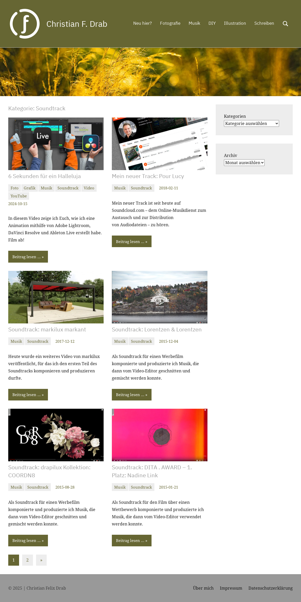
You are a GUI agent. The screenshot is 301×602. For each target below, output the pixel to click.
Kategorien (235, 116)
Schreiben (264, 23)
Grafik (30, 187)
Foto (15, 187)
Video (89, 187)
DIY (212, 23)
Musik (194, 23)
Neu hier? (142, 23)
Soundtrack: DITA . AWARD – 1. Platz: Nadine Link (152, 471)
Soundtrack (68, 187)
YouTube (19, 195)
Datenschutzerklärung (270, 588)
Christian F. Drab (76, 23)
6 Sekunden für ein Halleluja (44, 176)
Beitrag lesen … (26, 256)
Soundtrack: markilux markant (47, 329)
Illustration (235, 23)
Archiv (230, 155)
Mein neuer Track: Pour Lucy (148, 176)
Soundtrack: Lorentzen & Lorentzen (157, 329)
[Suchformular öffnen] (285, 23)
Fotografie (170, 23)
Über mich (203, 588)
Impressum (231, 588)
